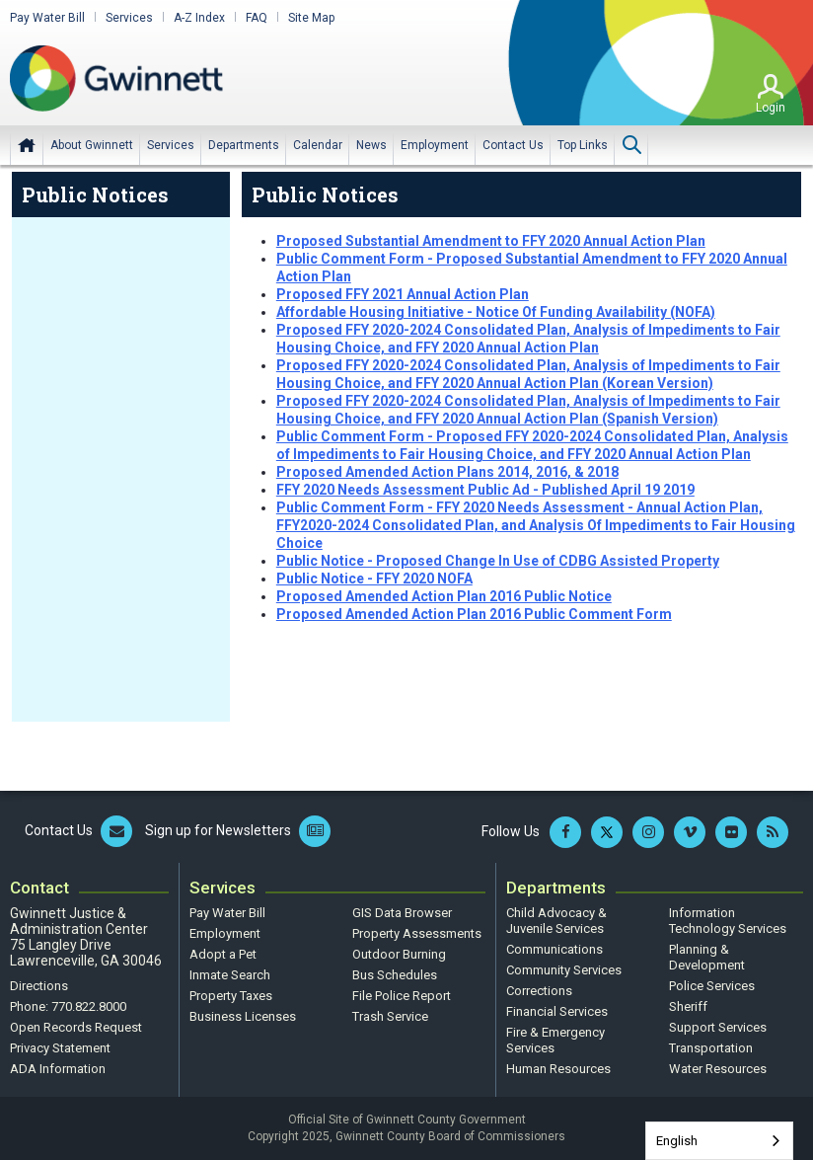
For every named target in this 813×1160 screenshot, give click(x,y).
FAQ (256, 18)
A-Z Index (199, 18)
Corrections (539, 990)
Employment (224, 933)
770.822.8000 (88, 1006)
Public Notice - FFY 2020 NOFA (374, 578)
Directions (39, 985)
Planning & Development (707, 957)
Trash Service (390, 1016)
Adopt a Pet (223, 954)
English (677, 1140)
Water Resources (718, 1068)
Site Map (311, 18)
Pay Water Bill (47, 18)
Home (27, 145)
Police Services (712, 985)
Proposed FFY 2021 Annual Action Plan (402, 294)
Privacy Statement (60, 1048)
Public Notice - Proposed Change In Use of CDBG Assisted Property (497, 561)
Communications (554, 949)
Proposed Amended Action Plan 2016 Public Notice (444, 596)
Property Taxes (230, 995)
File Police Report (401, 995)
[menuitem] (91, 145)
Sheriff (688, 1006)
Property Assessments (416, 933)
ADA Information (58, 1068)
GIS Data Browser (402, 912)
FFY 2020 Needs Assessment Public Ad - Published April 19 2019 (485, 490)
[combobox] (719, 1140)
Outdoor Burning (399, 954)
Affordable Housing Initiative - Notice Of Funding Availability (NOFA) (495, 312)
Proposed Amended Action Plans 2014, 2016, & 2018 (447, 472)
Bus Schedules (394, 974)
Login (770, 108)
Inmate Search (229, 974)
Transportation (711, 1048)
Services (129, 18)
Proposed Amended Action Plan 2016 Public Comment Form (474, 614)
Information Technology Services (727, 920)
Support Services (718, 1027)
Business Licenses (242, 1016)
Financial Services (557, 1011)
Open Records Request (76, 1027)
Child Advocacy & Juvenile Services (556, 920)
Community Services (564, 970)
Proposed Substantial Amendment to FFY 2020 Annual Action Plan (490, 241)
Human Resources (558, 1068)
